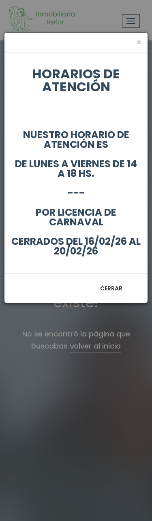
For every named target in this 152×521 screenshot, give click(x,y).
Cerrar (111, 288)
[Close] (138, 42)
